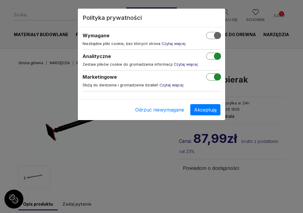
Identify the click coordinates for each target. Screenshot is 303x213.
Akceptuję (205, 110)
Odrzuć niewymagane (159, 110)
